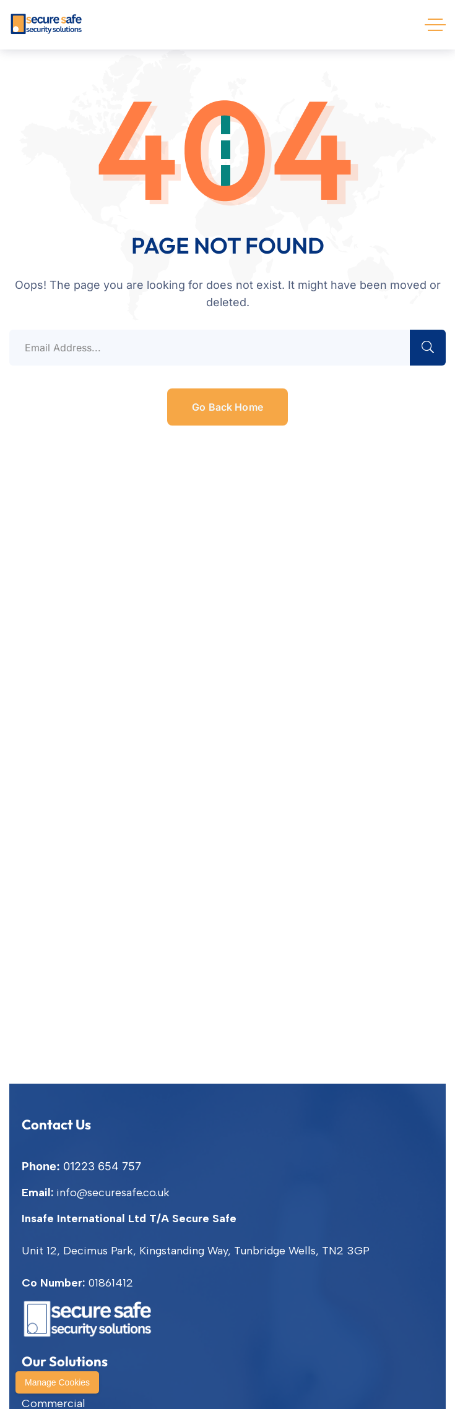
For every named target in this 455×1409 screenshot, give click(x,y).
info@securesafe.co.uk (113, 1192)
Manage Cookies (57, 1382)
